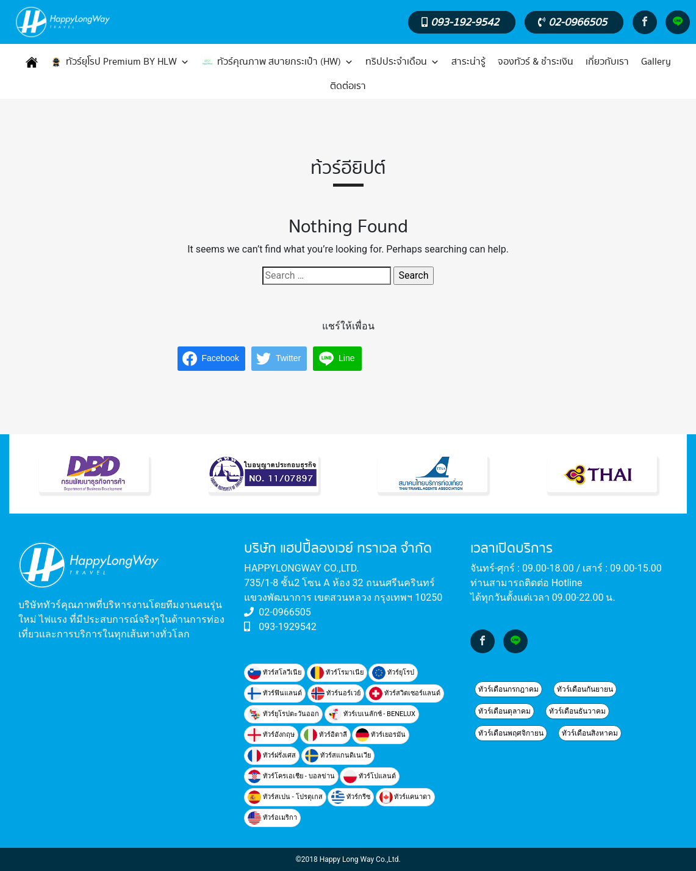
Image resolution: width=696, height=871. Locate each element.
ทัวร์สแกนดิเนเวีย (338, 755)
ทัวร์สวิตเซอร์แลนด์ (404, 693)
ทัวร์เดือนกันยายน (585, 689)
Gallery (656, 62)
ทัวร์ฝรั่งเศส (272, 755)
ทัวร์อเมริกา (272, 818)
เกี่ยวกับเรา (607, 62)
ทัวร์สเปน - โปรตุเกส (285, 797)
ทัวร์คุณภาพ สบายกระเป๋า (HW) (285, 62)
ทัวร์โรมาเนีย (337, 672)
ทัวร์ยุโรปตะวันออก (283, 714)
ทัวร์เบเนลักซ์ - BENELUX (371, 714)
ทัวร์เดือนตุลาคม (504, 711)
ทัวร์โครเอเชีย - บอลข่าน (291, 776)
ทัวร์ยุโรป (393, 672)
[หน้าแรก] (32, 62)
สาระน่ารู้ (468, 62)
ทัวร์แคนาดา (405, 797)
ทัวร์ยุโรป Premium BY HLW (127, 62)
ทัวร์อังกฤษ (271, 735)
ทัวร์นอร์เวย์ (336, 693)
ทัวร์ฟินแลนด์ (275, 693)
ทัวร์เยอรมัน (381, 735)
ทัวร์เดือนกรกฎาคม (508, 689)
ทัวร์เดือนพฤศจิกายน (511, 733)
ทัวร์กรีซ (350, 797)
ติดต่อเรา (348, 86)
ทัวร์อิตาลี (325, 735)
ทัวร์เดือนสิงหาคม (590, 733)
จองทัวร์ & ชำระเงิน (535, 62)
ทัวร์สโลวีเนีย (274, 672)
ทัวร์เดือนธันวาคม (577, 711)
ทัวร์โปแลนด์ (369, 776)
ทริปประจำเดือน (402, 62)
